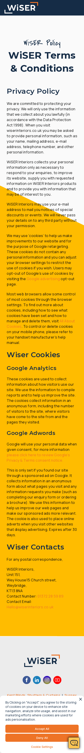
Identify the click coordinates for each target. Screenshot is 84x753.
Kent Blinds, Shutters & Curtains (33, 695)
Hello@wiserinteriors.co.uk (30, 607)
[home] (21, 8)
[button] (80, 8)
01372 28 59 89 (50, 596)
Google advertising (43, 278)
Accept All (42, 729)
